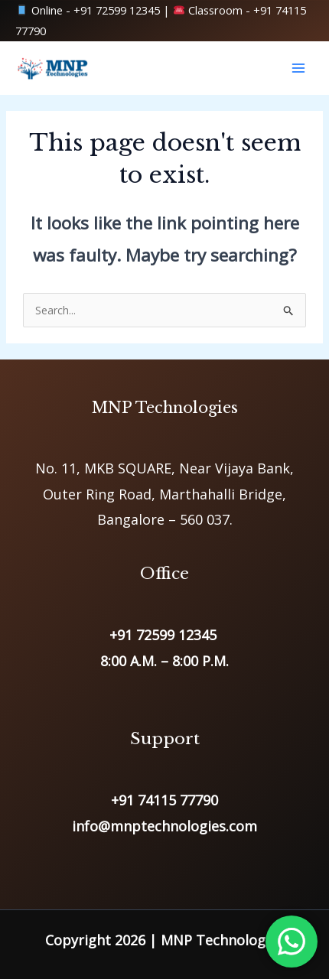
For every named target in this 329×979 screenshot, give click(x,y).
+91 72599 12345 (116, 10)
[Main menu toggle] (298, 68)
